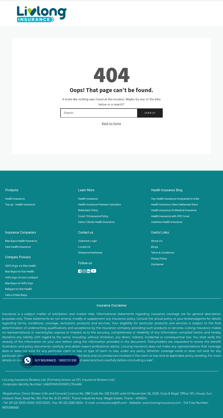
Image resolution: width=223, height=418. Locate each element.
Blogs (154, 246)
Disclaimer (157, 264)
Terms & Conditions (162, 252)
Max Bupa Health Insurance (21, 240)
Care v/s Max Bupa (16, 294)
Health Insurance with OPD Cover (170, 216)
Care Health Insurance (18, 246)
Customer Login (87, 240)
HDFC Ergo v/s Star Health (20, 265)
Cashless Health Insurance (166, 221)
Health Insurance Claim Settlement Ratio (174, 204)
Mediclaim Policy (88, 210)
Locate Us (84, 246)
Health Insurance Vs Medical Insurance (174, 210)
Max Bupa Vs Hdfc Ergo (19, 283)
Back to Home (111, 123)
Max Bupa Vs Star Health (19, 271)
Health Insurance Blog (166, 190)
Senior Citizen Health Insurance (96, 221)
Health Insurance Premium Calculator (99, 204)
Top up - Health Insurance (20, 204)
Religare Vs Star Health (18, 289)
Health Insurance (15, 198)
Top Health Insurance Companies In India (175, 198)
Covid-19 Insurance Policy (93, 216)
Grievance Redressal (90, 252)
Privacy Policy (159, 258)
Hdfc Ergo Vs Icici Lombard (21, 277)
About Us (156, 240)
